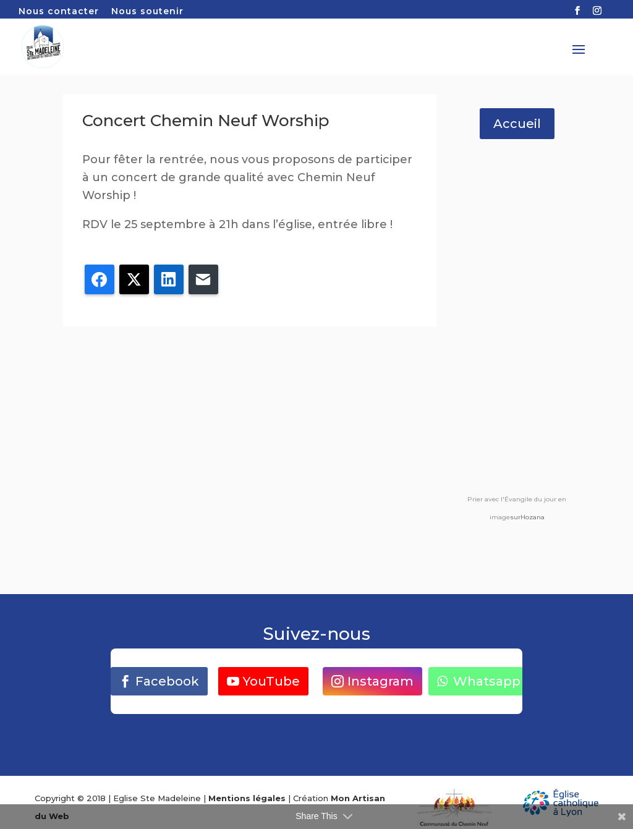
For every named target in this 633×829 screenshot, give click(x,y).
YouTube (271, 681)
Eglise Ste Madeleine (157, 798)
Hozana (532, 517)
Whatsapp (486, 681)
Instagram (380, 681)
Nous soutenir (147, 12)
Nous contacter (59, 12)
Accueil (517, 123)
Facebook (167, 681)
